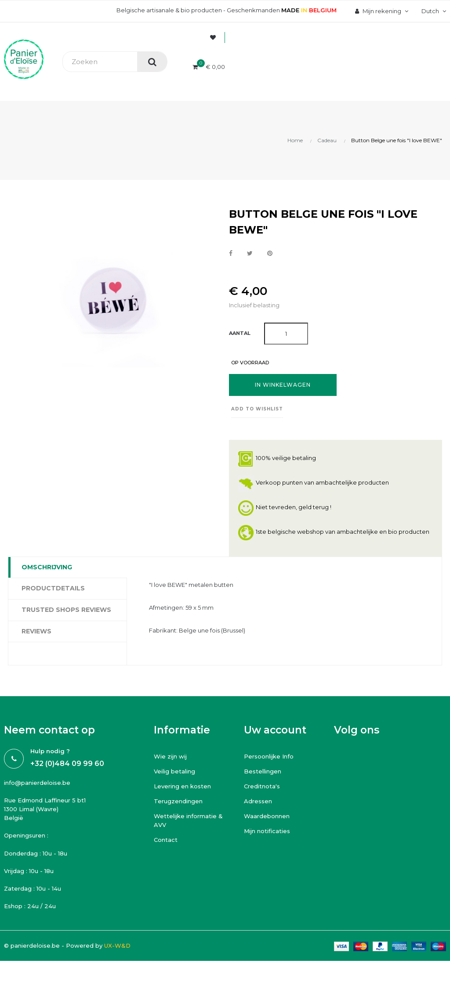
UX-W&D (117, 945)
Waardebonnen (267, 816)
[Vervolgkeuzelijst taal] (432, 11)
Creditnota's (262, 786)
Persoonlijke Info (269, 756)
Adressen (258, 801)
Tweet (250, 254)
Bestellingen (262, 771)
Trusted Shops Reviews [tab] (66, 610)
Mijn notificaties (267, 830)
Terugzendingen (178, 801)
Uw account (275, 730)
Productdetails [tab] (53, 588)
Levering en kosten (182, 786)
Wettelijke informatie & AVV (188, 820)
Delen (230, 254)
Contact (166, 839)
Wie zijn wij (170, 756)
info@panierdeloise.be (37, 782)
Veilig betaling (174, 771)
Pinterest (269, 254)
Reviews (36, 631)
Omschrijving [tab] (47, 567)
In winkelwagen (283, 384)
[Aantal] (286, 334)
